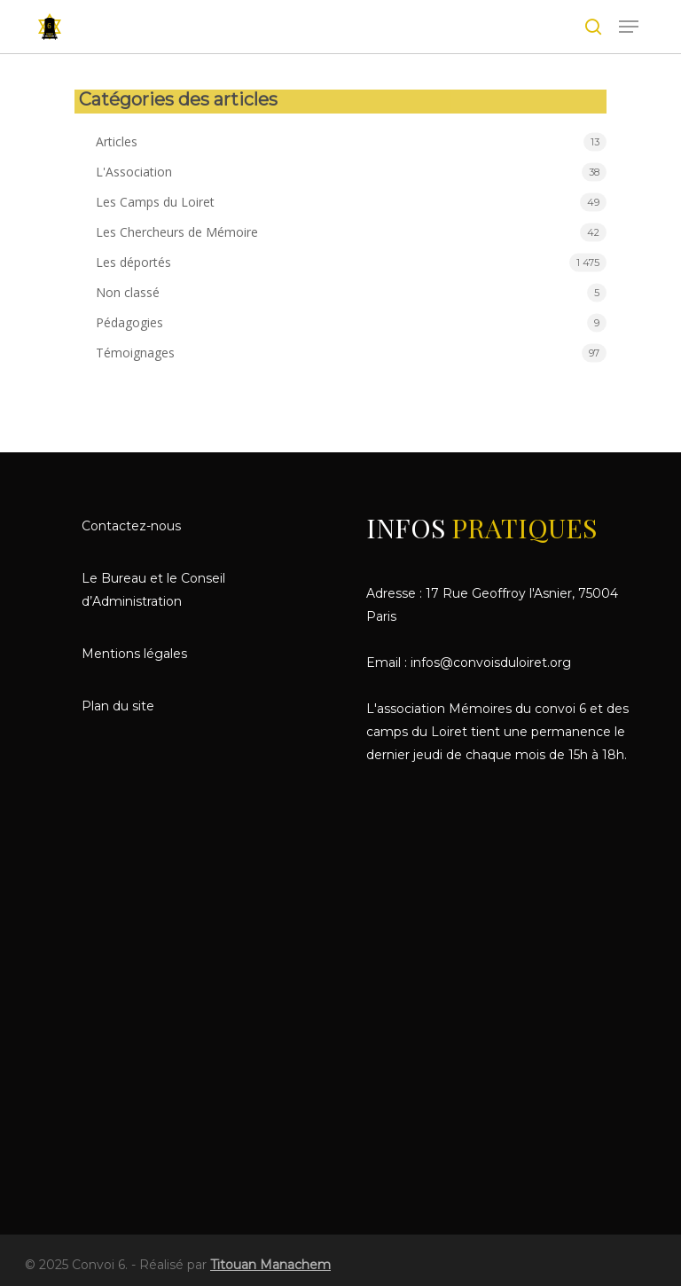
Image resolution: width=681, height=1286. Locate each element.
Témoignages (135, 352)
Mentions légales (134, 654)
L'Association (134, 171)
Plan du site (118, 706)
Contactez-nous (131, 526)
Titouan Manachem (270, 1265)
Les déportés (133, 262)
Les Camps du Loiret (155, 201)
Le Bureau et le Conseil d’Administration (153, 589)
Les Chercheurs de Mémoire (177, 231)
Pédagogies (129, 322)
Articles (116, 141)
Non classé (128, 292)
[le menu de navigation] (628, 26)
